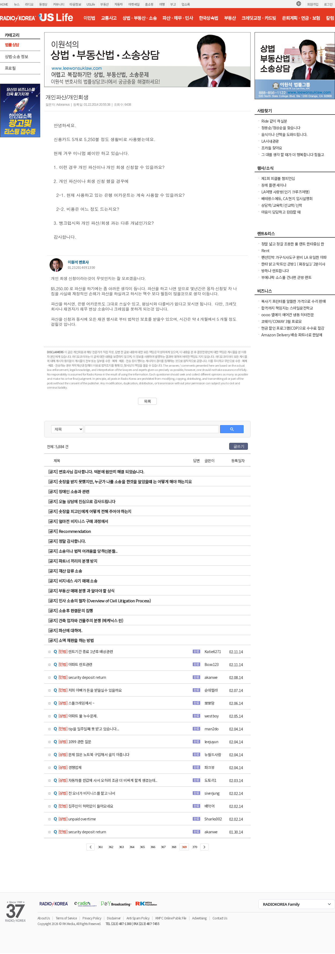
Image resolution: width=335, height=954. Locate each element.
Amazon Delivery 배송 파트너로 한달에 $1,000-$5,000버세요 (291, 337)
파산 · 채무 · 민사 (177, 18)
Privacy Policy (92, 918)
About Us (44, 918)
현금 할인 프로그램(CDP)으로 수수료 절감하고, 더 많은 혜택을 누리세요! (292, 330)
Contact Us (220, 918)
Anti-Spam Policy (137, 918)
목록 (147, 401)
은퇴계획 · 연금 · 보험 (301, 18)
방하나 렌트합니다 (275, 270)
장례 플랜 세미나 (273, 185)
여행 (162, 4)
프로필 (10, 68)
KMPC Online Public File (170, 918)
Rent (265, 250)
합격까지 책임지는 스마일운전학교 (287, 308)
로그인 (328, 4)
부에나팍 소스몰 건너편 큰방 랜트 (286, 277)
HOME (4, 4)
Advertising (199, 918)
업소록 (185, 4)
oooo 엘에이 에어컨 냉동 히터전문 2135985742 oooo (287, 317)
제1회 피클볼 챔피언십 (278, 178)
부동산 (104, 4)
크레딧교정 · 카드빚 (258, 18)
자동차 (118, 4)
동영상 (43, 4)
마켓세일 (134, 4)
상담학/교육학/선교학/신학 (281, 205)
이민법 (89, 18)
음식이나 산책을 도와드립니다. (284, 134)
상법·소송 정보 (16, 56)
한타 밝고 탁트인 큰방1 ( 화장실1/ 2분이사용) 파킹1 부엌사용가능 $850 (293, 266)
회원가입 (312, 4)
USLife (91, 4)
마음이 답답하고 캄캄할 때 (281, 212)
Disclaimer (113, 918)
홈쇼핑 (149, 4)
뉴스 (17, 4)
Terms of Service (66, 918)
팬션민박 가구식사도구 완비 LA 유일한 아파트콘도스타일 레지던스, (294, 260)
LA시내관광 (270, 141)
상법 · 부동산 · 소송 (139, 18)
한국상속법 (208, 18)
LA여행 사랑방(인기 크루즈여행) (285, 191)
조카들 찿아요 (271, 147)
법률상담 (12, 44)
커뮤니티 (58, 4)
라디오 (29, 4)
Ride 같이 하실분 (274, 121)
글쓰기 (238, 446)
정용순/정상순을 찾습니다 (280, 127)
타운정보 (75, 4)
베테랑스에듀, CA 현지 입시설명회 (287, 198)
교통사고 (109, 18)
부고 (173, 4)
